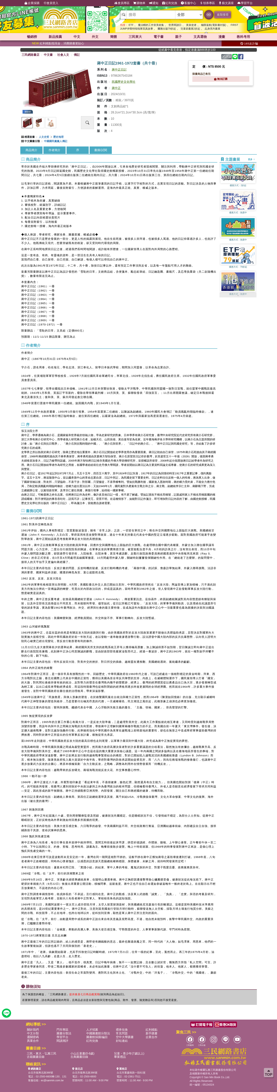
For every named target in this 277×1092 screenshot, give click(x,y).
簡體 (113, 37)
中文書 (48, 54)
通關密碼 (33, 1037)
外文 (95, 37)
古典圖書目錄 (79, 1056)
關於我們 (33, 1029)
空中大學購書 (125, 1037)
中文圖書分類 (32, 141)
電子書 (159, 37)
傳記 (77, 54)
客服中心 (188, 3)
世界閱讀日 (175, 24)
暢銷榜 (32, 37)
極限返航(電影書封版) (213, 24)
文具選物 (200, 37)
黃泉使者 (191, 24)
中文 (77, 37)
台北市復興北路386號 (40, 1072)
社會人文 (63, 54)
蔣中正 (116, 88)
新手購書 (151, 1033)
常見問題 (122, 1033)
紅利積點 (151, 1029)
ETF (131, 24)
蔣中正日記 (119, 69)
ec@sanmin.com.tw (52, 1080)
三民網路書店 (30, 54)
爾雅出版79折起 (167, 28)
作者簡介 (54, 150)
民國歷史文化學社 (123, 81)
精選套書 (29, 136)
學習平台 (245, 3)
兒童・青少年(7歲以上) (129, 1053)
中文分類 (33, 1033)
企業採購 (32, 3)
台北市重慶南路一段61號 (131, 1072)
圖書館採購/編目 (97, 1037)
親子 (178, 37)
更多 (251, 159)
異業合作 (33, 1040)
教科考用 (243, 37)
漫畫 (221, 37)
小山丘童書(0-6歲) (82, 1053)
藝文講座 (226, 3)
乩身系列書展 (212, 28)
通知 (153, 3)
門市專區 (62, 1029)
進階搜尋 (223, 14)
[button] (238, 295)
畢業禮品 (120, 1056)
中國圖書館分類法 (98, 1033)
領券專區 (207, 3)
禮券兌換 (122, 1029)
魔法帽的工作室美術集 (151, 24)
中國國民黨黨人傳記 (55, 141)
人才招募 (92, 1029)
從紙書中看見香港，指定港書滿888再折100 (197, 49)
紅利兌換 (169, 3)
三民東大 (135, 37)
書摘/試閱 (100, 150)
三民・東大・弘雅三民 (41, 1053)
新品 (55, 37)
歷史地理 (58, 136)
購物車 (139, 3)
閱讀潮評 (62, 1040)
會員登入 (50, 3)
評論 (226, 56)
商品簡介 (31, 150)
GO (209, 14)
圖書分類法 (64, 1033)
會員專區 (122, 3)
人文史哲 (44, 136)
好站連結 (122, 1040)
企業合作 (151, 1037)
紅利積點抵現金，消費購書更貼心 (58, 43)
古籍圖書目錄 (36, 1056)
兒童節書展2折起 (190, 28)
